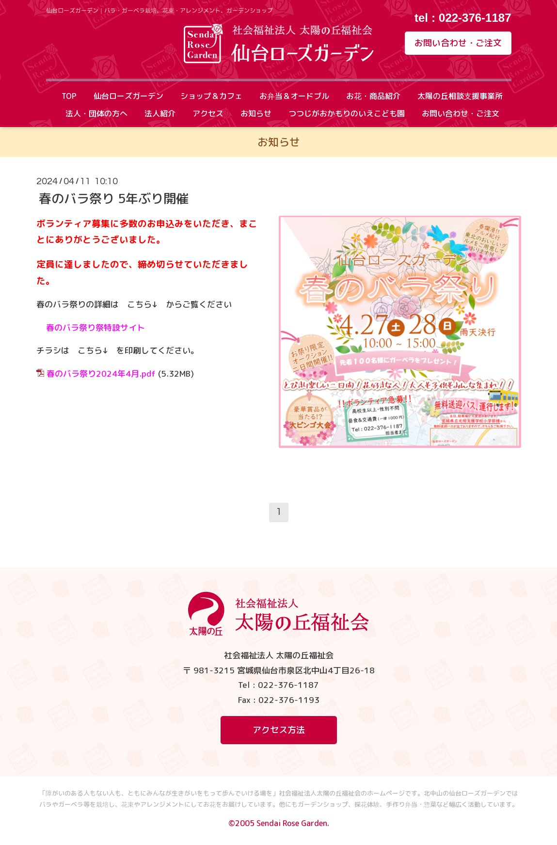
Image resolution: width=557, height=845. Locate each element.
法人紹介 (159, 113)
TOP (69, 96)
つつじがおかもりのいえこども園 (346, 113)
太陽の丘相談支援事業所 (460, 96)
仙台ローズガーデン (128, 96)
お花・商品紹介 (373, 96)
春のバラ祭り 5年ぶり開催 (114, 198)
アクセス (207, 113)
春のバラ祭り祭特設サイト (95, 327)
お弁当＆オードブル (294, 96)
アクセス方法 (279, 730)
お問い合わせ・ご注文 (458, 43)
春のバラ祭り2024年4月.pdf (101, 373)
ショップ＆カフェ (211, 96)
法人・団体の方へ (96, 113)
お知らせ (255, 113)
